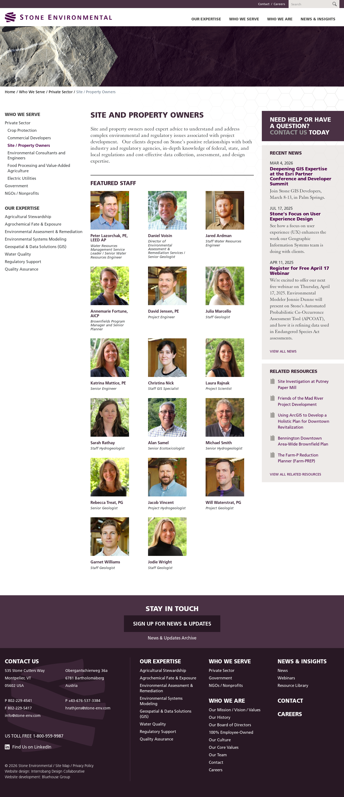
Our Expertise (206, 19)
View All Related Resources (295, 474)
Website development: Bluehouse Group (37, 776)
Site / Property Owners (28, 145)
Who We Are (280, 19)
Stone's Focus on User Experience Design (295, 216)
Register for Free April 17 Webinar (299, 270)
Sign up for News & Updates (172, 623)
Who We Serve (244, 19)
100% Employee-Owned (231, 732)
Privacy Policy (83, 765)
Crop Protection (22, 130)
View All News (283, 351)
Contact (264, 4)
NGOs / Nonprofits (22, 193)
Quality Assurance (21, 269)
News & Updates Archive (172, 638)
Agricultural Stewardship (28, 216)
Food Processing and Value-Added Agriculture (38, 168)
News (283, 670)
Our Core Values (224, 747)
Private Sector (61, 91)
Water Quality (18, 254)
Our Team (218, 754)
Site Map (62, 765)
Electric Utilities (21, 178)
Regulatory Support (23, 261)
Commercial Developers (29, 137)
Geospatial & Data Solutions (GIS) (35, 246)
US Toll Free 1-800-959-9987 (34, 736)
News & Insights (318, 19)
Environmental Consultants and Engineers (36, 155)
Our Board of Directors (230, 724)
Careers (279, 4)
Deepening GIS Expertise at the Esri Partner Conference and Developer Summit (300, 176)
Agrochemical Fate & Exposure (33, 224)
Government (16, 185)
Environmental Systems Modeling (35, 239)
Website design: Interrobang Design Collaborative (45, 771)
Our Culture (220, 739)
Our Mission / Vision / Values (234, 709)
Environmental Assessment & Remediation (43, 231)
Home (10, 91)
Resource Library (293, 685)
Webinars (286, 677)
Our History (219, 717)
